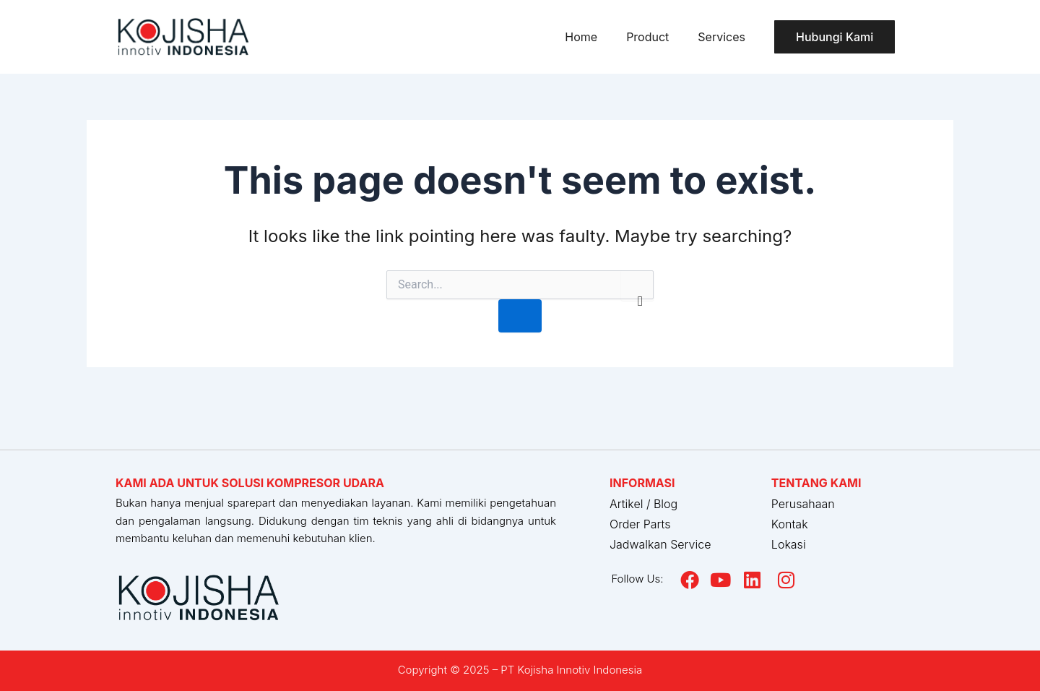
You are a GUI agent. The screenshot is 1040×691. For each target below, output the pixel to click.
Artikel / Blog (643, 504)
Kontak (789, 524)
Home (581, 37)
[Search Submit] (520, 315)
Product (647, 37)
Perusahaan (803, 504)
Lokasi (788, 544)
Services (721, 37)
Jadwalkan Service (660, 544)
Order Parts (640, 524)
